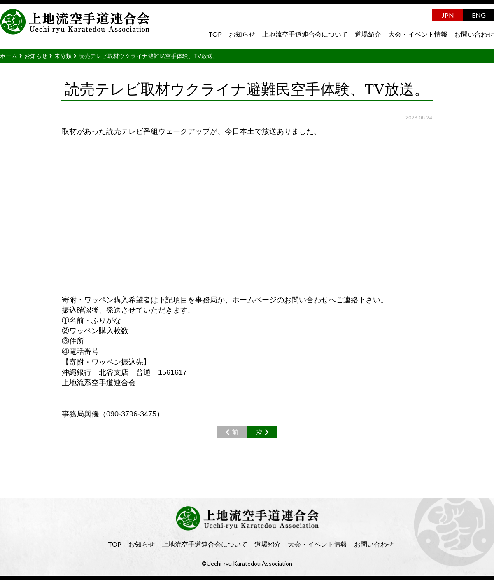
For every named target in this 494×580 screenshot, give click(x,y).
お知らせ (242, 34)
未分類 (63, 56)
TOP (215, 34)
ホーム (8, 56)
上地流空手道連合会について (305, 34)
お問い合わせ (474, 34)
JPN (448, 15)
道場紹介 (368, 34)
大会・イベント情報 (417, 34)
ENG (479, 15)
